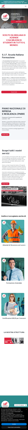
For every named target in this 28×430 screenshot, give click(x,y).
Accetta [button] (14, 424)
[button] (25, 6)
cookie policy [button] (10, 413)
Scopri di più (14, 92)
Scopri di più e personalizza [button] (14, 427)
